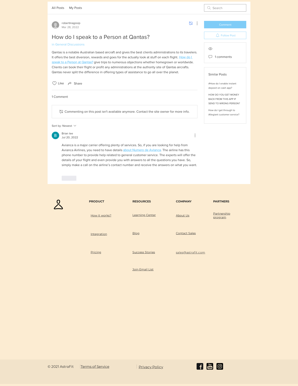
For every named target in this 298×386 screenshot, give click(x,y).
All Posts (58, 8)
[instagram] (219, 366)
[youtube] (210, 366)
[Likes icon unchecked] (54, 83)
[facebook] (200, 366)
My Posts (75, 8)
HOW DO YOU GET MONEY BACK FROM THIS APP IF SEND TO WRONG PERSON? (224, 99)
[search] (225, 8)
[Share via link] (74, 83)
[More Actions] (194, 23)
